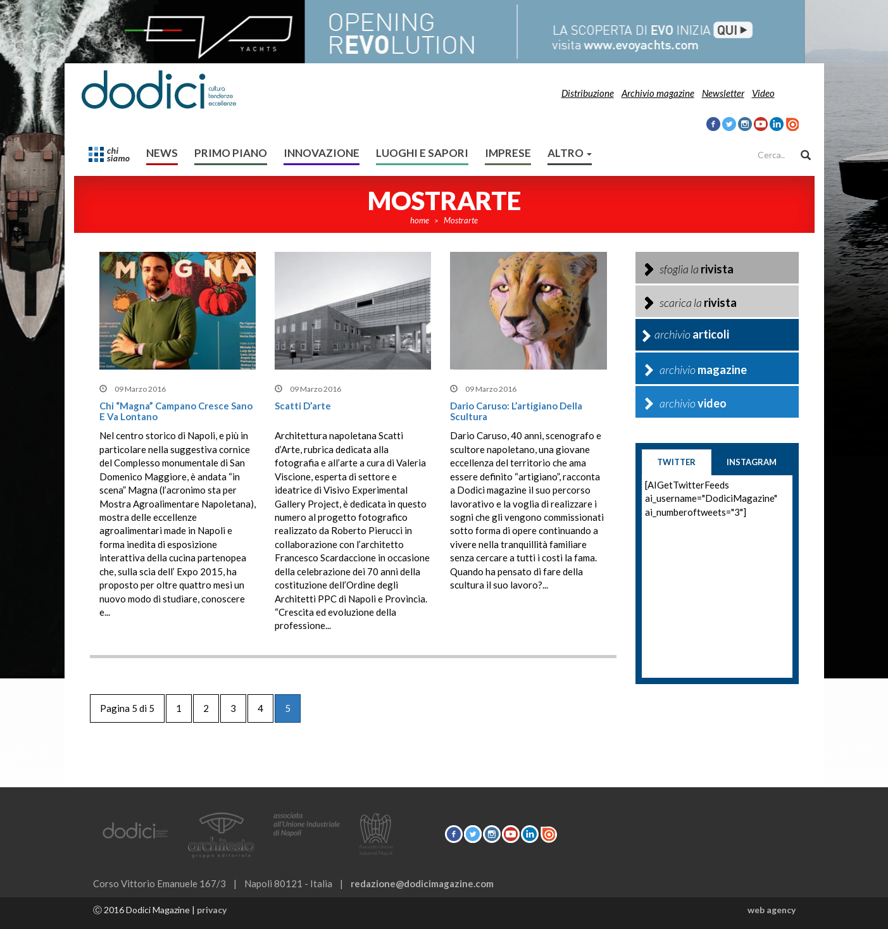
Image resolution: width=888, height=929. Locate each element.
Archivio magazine (658, 93)
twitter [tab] (676, 462)
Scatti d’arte (303, 405)
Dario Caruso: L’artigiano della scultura (516, 411)
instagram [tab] (752, 462)
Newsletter (723, 93)
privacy (212, 909)
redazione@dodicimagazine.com (422, 883)
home (419, 220)
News (162, 152)
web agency (771, 909)
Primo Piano (230, 152)
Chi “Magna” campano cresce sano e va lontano (176, 411)
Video (763, 93)
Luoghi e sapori (422, 152)
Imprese (508, 152)
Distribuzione (587, 93)
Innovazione (322, 152)
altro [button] (569, 152)
